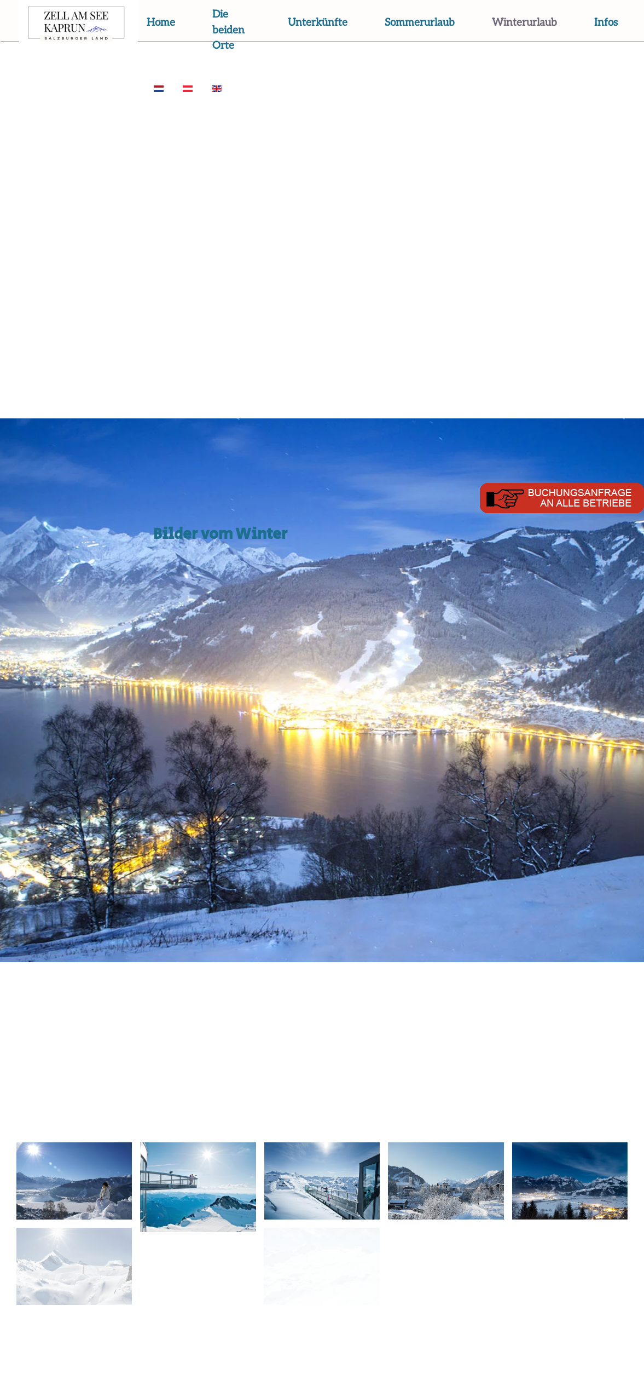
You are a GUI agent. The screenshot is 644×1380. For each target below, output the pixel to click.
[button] (74, 1181)
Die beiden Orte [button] (228, 30)
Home (161, 22)
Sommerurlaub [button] (420, 22)
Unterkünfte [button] (317, 22)
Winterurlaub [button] (524, 22)
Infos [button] (606, 22)
